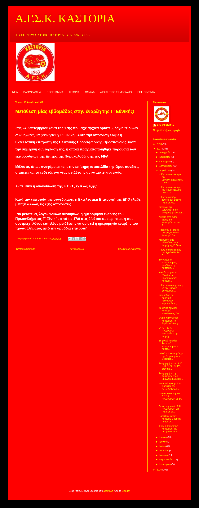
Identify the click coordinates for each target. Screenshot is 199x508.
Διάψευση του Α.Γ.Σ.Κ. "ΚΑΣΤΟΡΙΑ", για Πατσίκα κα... (170, 409)
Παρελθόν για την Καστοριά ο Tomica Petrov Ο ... (170, 419)
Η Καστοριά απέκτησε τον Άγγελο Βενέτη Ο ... (170, 252)
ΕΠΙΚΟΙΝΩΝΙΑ (146, 92)
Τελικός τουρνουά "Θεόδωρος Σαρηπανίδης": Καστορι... (168, 276)
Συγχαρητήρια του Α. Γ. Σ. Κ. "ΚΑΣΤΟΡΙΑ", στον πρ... (170, 366)
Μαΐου (162, 446)
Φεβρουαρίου (166, 459)
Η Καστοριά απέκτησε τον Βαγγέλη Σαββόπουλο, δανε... (171, 178)
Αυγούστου (165, 170)
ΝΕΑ (15, 92)
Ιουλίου (163, 437)
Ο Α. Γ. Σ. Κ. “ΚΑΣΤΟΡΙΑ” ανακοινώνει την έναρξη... (168, 332)
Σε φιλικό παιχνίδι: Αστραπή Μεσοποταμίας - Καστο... (168, 344)
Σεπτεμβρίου (166, 166)
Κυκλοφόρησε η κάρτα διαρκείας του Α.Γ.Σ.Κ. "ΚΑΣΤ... (170, 386)
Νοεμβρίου (165, 157)
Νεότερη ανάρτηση (25, 249)
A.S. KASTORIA (165, 125)
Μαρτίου (164, 455)
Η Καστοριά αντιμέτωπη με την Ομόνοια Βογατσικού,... (171, 288)
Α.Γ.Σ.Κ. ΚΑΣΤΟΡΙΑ (65, 18)
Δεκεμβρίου (165, 152)
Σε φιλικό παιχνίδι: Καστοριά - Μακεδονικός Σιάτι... (170, 311)
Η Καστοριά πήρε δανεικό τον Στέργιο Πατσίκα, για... (170, 200)
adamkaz (108, 491)
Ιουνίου (163, 441)
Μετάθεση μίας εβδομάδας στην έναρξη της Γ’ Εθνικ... (171, 242)
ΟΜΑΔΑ (90, 92)
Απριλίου (164, 450)
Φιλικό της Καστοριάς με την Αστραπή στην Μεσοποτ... (171, 356)
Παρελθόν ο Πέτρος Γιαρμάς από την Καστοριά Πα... (169, 233)
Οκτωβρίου (165, 161)
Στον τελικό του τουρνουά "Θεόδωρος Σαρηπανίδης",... (169, 299)
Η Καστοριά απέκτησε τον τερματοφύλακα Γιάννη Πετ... (170, 190)
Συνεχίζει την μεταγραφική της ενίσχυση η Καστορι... (171, 210)
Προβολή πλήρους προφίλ (166, 130)
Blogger (126, 491)
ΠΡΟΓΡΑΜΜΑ (54, 92)
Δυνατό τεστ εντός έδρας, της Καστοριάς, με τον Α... (169, 221)
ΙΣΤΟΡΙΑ (74, 92)
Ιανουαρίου (165, 464)
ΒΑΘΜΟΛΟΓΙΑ (32, 92)
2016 (159, 469)
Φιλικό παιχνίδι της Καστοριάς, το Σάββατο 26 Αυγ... (169, 321)
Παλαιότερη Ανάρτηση (129, 249)
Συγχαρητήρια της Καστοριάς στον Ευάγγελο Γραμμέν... (171, 376)
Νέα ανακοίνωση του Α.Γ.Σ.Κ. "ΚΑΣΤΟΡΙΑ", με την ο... (170, 397)
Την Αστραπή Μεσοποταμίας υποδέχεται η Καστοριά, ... (168, 263)
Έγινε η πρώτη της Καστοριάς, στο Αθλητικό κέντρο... (169, 429)
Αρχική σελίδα (77, 249)
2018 (159, 144)
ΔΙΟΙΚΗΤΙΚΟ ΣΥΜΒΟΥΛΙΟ (116, 92)
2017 (159, 148)
